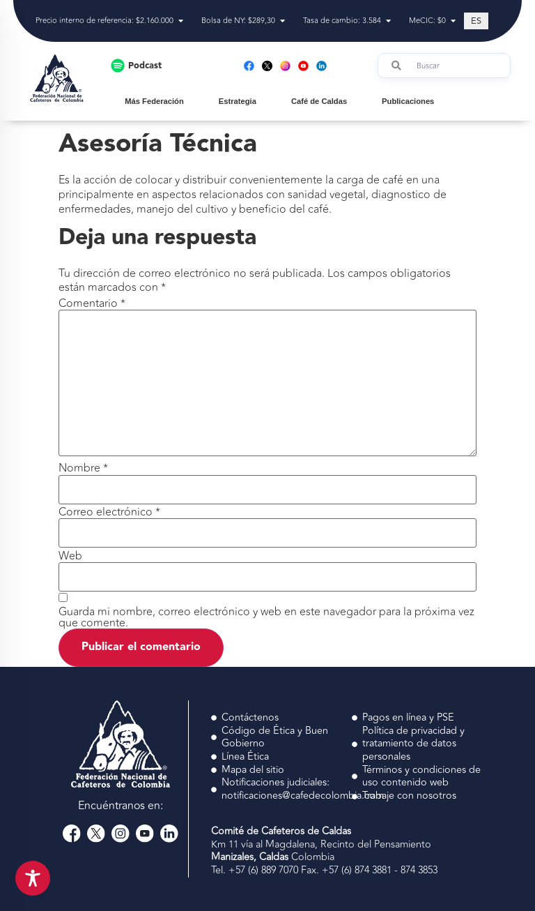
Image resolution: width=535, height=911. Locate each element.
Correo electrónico (109, 512)
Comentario (92, 303)
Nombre (83, 468)
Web (70, 556)
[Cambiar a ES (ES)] (476, 21)
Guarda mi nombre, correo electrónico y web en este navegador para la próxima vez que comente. (266, 617)
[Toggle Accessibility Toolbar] (33, 878)
